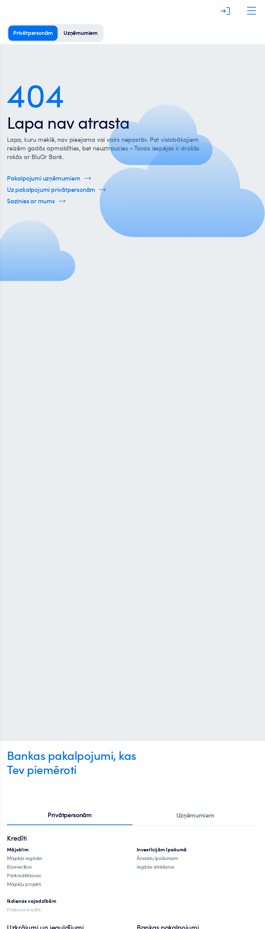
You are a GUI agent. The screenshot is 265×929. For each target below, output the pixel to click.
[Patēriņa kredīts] (24, 909)
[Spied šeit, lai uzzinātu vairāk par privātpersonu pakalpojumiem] (56, 189)
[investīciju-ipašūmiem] (162, 849)
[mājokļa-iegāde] (24, 858)
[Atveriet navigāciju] (251, 11)
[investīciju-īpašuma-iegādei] (155, 867)
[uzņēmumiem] (80, 33)
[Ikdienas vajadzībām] (31, 901)
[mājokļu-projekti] (24, 884)
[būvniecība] (19, 867)
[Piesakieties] (225, 11)
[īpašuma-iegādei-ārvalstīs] (157, 858)
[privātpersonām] (33, 33)
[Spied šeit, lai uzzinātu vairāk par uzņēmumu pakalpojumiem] (49, 178)
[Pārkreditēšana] (24, 875)
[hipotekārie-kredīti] (18, 849)
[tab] (69, 815)
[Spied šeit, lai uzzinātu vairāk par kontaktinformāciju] (36, 201)
